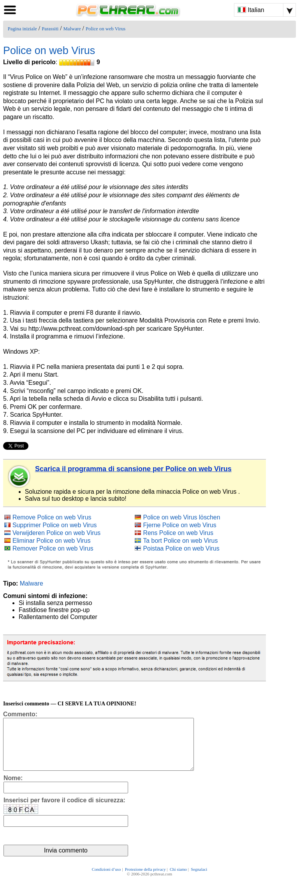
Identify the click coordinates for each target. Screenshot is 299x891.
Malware (72, 29)
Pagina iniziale (22, 29)
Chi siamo (178, 880)
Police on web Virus (105, 29)
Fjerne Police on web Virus (179, 525)
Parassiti (50, 29)
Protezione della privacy (145, 880)
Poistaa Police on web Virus (181, 548)
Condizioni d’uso (106, 880)
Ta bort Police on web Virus (180, 540)
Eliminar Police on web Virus (51, 540)
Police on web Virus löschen (181, 517)
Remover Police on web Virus (52, 548)
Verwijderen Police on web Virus (56, 533)
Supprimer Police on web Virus (54, 525)
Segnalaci (199, 880)
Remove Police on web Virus (51, 517)
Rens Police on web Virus (178, 533)
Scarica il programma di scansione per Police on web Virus (133, 469)
